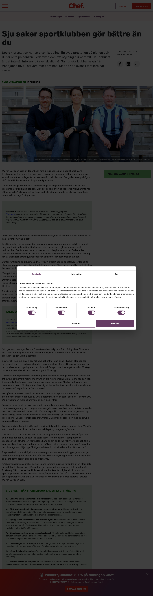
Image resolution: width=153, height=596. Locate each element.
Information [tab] (76, 274)
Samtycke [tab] (36, 274)
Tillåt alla (115, 323)
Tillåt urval (76, 323)
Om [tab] (116, 274)
